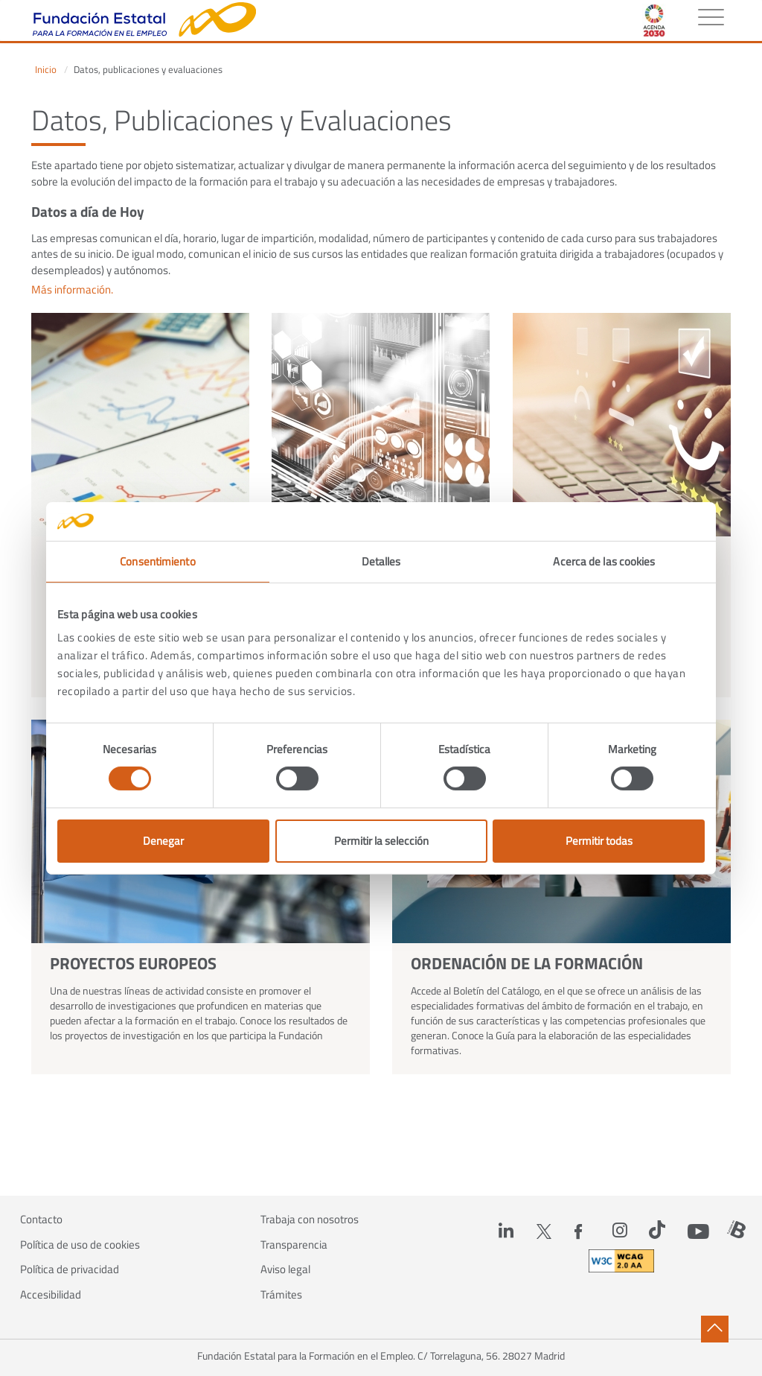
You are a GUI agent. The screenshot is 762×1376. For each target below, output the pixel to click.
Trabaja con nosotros (309, 1219)
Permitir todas (599, 840)
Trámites (281, 1295)
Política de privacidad (69, 1269)
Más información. (72, 290)
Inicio (46, 70)
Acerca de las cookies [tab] (604, 561)
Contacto (41, 1219)
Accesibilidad (50, 1295)
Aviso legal (285, 1269)
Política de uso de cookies (80, 1245)
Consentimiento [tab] (157, 561)
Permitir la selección (381, 840)
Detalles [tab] (381, 561)
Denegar (163, 840)
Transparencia (293, 1245)
